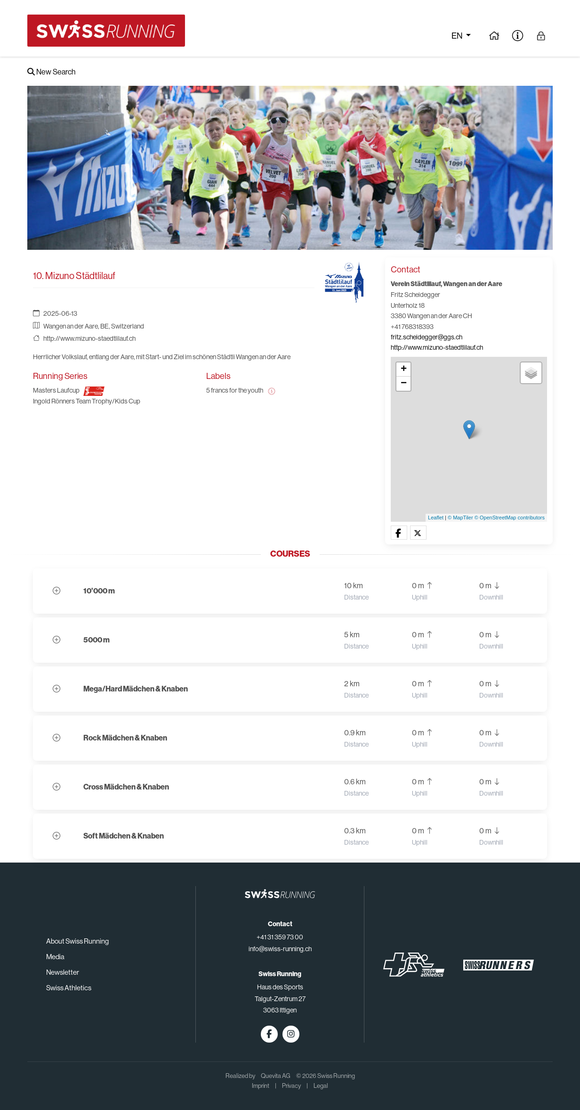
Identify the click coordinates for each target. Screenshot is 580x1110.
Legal (321, 1085)
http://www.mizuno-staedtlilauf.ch (89, 338)
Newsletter (62, 972)
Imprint (260, 1085)
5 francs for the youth (234, 390)
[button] (399, 533)
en (457, 36)
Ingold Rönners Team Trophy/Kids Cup (86, 401)
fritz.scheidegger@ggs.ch (426, 337)
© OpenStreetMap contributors (510, 517)
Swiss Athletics (68, 988)
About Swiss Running (77, 941)
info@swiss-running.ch (280, 949)
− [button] (404, 384)
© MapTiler (460, 517)
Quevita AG (275, 1075)
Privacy (291, 1085)
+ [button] (404, 369)
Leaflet (435, 517)
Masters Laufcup (56, 390)
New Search (51, 71)
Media (55, 957)
